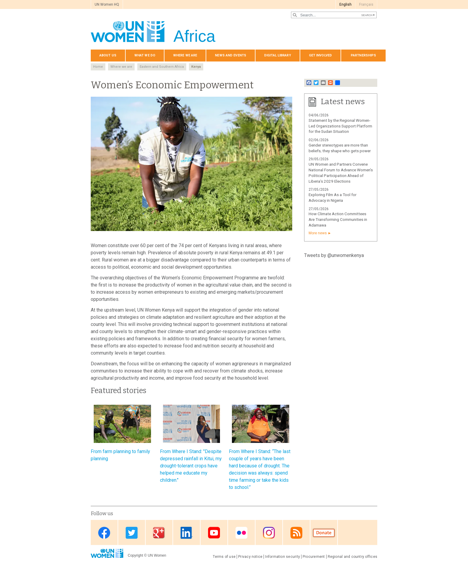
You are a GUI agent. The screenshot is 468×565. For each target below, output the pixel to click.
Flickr (241, 533)
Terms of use (224, 557)
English (345, 4)
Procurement (314, 557)
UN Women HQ (107, 4)
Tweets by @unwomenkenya (334, 255)
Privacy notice (250, 557)
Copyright (135, 555)
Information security (282, 557)
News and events (230, 55)
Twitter (131, 533)
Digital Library (277, 55)
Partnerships (363, 55)
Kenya (196, 67)
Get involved (320, 55)
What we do (144, 55)
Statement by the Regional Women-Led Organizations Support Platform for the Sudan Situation (340, 126)
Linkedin (186, 533)
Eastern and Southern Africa (162, 67)
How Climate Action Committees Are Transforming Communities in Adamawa (338, 219)
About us (107, 55)
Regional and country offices (352, 557)
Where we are (185, 55)
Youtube (214, 533)
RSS (296, 533)
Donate (323, 533)
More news (318, 233)
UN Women (157, 555)
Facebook (104, 533)
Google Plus (159, 533)
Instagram (268, 533)
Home (98, 67)
